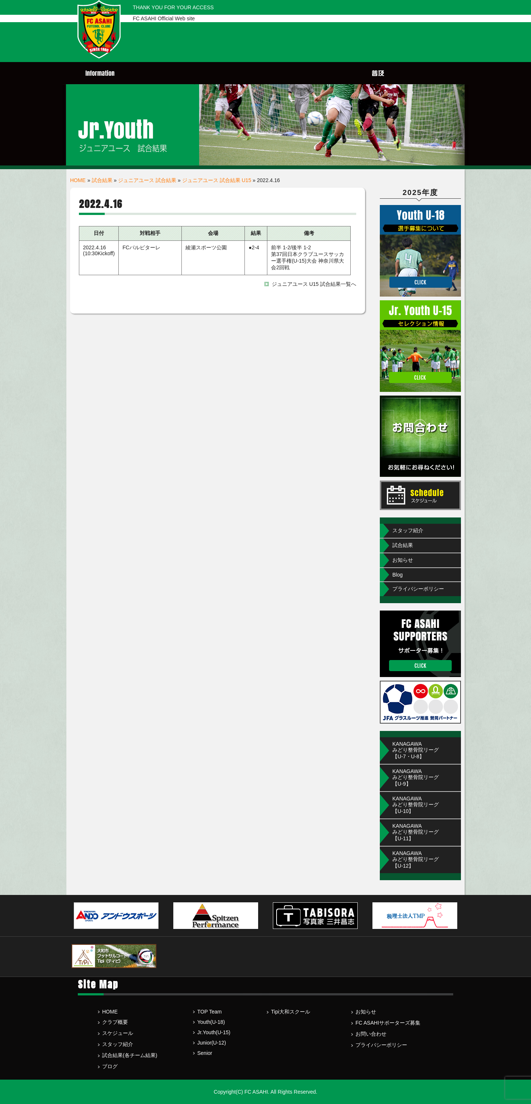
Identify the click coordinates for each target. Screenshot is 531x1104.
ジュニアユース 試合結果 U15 (216, 180)
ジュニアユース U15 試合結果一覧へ (314, 284)
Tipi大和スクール (290, 1012)
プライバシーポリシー (418, 589)
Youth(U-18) (211, 1022)
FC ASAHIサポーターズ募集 (387, 1023)
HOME (78, 180)
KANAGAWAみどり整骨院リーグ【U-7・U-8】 (415, 750)
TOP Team (209, 1012)
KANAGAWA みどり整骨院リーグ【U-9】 (415, 777)
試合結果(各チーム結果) (129, 1055)
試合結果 (102, 180)
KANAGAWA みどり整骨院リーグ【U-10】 (415, 805)
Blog (397, 575)
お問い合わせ (370, 1034)
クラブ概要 (115, 1022)
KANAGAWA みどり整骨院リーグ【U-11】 (415, 832)
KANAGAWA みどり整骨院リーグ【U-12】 (415, 859)
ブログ (110, 1066)
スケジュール (117, 1033)
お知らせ (402, 560)
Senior (204, 1053)
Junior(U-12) (211, 1043)
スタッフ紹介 (407, 530)
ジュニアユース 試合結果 (147, 180)
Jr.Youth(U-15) (213, 1032)
